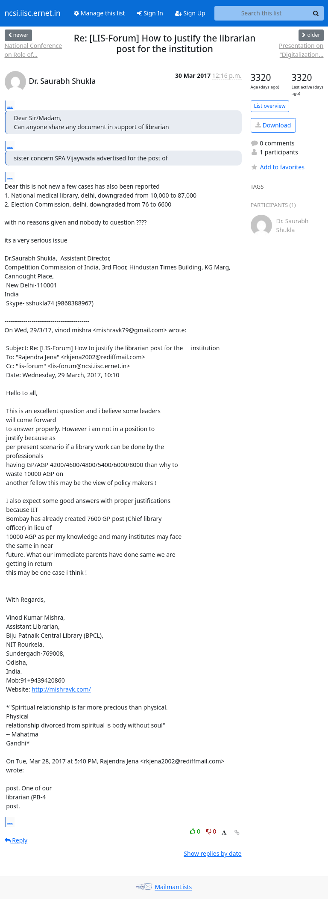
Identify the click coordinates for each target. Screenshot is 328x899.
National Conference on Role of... (33, 50)
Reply (16, 840)
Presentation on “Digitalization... (301, 50)
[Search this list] (261, 13)
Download (273, 125)
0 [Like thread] (196, 831)
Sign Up (190, 13)
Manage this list (99, 13)
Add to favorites (278, 167)
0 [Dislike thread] (211, 831)
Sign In (150, 13)
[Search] (316, 13)
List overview (270, 105)
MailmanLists (173, 887)
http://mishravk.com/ (61, 689)
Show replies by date (212, 853)
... (10, 105)
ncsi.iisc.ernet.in (33, 13)
